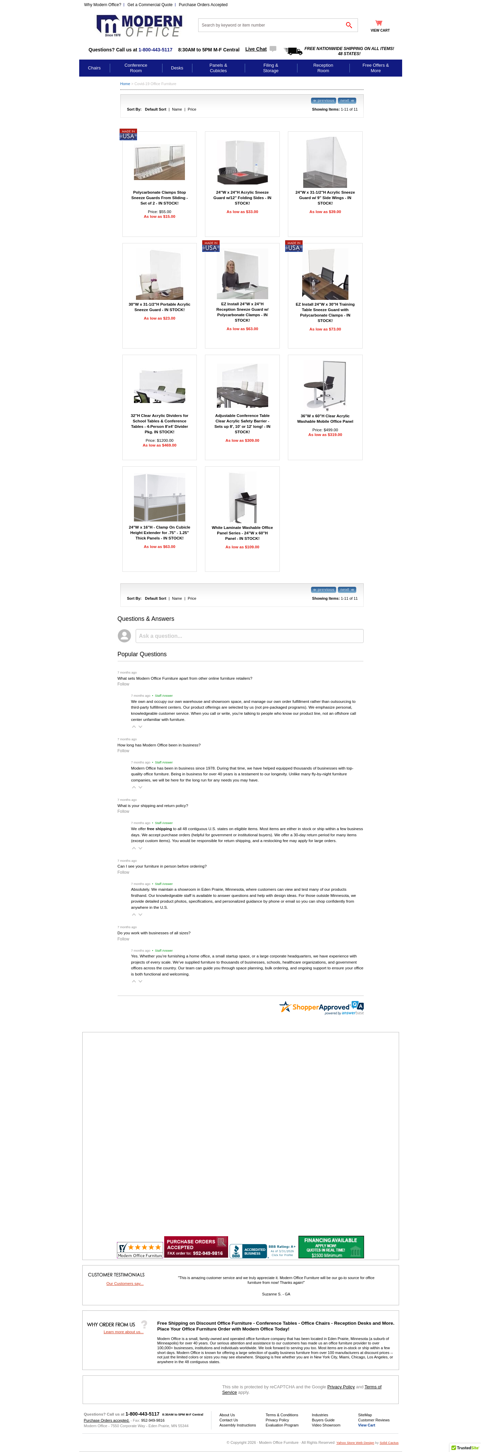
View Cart (366, 1425)
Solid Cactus (389, 1443)
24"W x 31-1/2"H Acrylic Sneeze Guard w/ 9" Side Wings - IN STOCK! (325, 197)
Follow (124, 684)
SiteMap (365, 1415)
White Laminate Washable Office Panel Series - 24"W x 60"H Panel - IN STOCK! (242, 533)
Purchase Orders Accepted (203, 4)
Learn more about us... (124, 1331)
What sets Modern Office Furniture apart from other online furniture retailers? (185, 678)
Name (177, 109)
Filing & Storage (271, 68)
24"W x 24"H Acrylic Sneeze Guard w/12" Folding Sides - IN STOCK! (242, 197)
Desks (177, 67)
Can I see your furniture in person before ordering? (162, 866)
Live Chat (256, 49)
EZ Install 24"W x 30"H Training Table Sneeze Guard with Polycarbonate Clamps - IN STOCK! (325, 312)
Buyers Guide (323, 1420)
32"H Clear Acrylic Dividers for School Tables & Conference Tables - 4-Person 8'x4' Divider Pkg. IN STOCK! (159, 423)
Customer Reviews (374, 1420)
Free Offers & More (375, 68)
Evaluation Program (282, 1425)
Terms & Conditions (282, 1415)
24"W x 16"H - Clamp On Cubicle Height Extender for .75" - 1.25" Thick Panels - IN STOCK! (159, 532)
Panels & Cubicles (218, 68)
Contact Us (229, 1420)
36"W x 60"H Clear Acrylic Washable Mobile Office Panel (325, 418)
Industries (320, 1415)
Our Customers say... (125, 1283)
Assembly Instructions (238, 1425)
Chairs (94, 67)
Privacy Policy (341, 1386)
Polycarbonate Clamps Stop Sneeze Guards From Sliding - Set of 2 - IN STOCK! (159, 197)
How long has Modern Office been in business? (159, 745)
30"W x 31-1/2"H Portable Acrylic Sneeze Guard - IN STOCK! (160, 307)
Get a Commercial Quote (150, 4)
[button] (134, 727)
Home (125, 84)
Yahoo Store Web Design (355, 1443)
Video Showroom (326, 1425)
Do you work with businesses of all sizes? (154, 933)
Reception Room (323, 68)
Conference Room (135, 68)
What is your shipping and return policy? (153, 805)
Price (192, 109)
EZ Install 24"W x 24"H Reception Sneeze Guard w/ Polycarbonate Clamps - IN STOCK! (242, 312)
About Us (227, 1415)
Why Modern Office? (102, 4)
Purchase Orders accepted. (107, 1420)
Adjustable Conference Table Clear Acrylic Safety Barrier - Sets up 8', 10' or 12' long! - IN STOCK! (242, 423)
